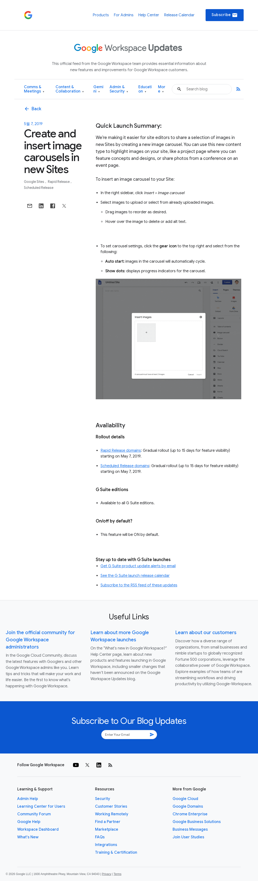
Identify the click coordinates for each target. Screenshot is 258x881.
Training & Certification (116, 852)
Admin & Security (119, 89)
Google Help (28, 821)
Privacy (106, 874)
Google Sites (34, 182)
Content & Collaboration (70, 89)
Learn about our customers (205, 633)
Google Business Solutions (197, 821)
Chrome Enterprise (190, 814)
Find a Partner (107, 821)
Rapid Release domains (121, 450)
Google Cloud (185, 798)
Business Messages (190, 829)
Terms (117, 874)
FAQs (100, 837)
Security (102, 798)
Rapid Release (59, 182)
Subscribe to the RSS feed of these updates (139, 585)
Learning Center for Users (41, 806)
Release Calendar (179, 15)
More (161, 89)
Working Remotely (111, 814)
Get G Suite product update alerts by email (138, 566)
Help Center (148, 15)
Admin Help (27, 798)
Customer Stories (111, 806)
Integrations (106, 844)
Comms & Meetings (34, 89)
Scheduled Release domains (125, 466)
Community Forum (34, 814)
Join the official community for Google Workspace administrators (40, 640)
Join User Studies (188, 837)
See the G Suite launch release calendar (135, 575)
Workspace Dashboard (38, 829)
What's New (28, 837)
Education (145, 89)
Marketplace (106, 829)
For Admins (124, 15)
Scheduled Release (38, 187)
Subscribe (225, 15)
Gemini (98, 89)
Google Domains (188, 806)
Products (101, 15)
